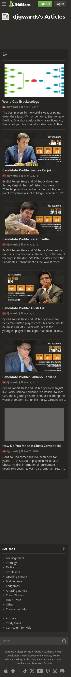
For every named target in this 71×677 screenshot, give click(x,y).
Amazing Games (16, 590)
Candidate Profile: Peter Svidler (26, 239)
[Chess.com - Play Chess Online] (21, 4)
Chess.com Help (16, 609)
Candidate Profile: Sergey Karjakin (28, 170)
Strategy (11, 563)
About (37, 651)
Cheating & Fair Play (37, 659)
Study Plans (13, 623)
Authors (11, 618)
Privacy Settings (14, 659)
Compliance (21, 663)
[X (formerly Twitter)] (32, 671)
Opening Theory (16, 576)
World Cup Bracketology (20, 101)
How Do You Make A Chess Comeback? (31, 446)
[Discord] (62, 671)
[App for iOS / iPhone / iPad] (6, 671)
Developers (13, 655)
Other (9, 604)
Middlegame (14, 581)
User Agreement (31, 655)
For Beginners (15, 558)
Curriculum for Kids (18, 627)
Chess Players (15, 595)
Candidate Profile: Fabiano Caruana (29, 377)
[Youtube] (40, 671)
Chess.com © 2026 (41, 663)
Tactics (10, 567)
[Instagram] (55, 671)
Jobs (59, 651)
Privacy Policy (52, 655)
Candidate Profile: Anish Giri (23, 308)
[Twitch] (48, 671)
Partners (57, 659)
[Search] (34, 641)
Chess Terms (24, 651)
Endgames (13, 586)
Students (49, 651)
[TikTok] (25, 671)
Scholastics (13, 572)
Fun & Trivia (13, 600)
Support (9, 651)
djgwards (12, 107)
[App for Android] (13, 671)
